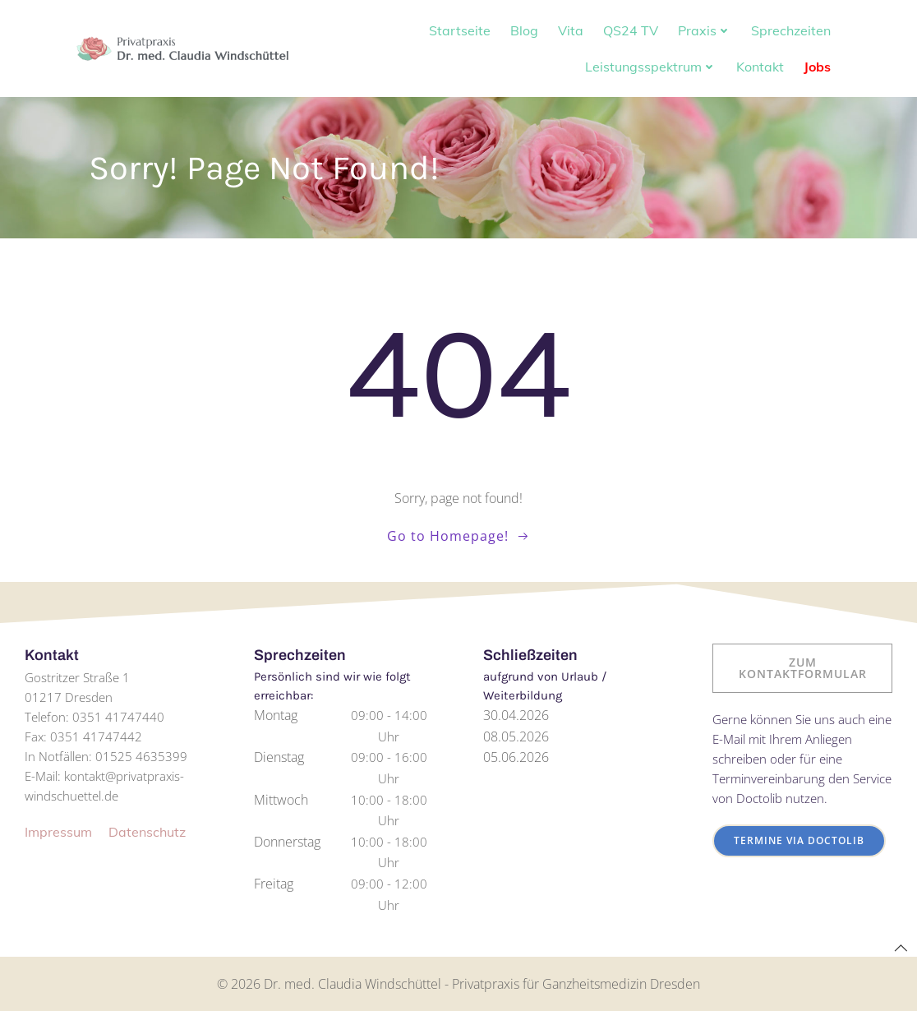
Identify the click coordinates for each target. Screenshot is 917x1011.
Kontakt (760, 66)
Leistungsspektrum (651, 66)
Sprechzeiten (791, 30)
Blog (524, 30)
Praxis (704, 30)
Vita (570, 30)
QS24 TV (630, 30)
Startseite (460, 30)
